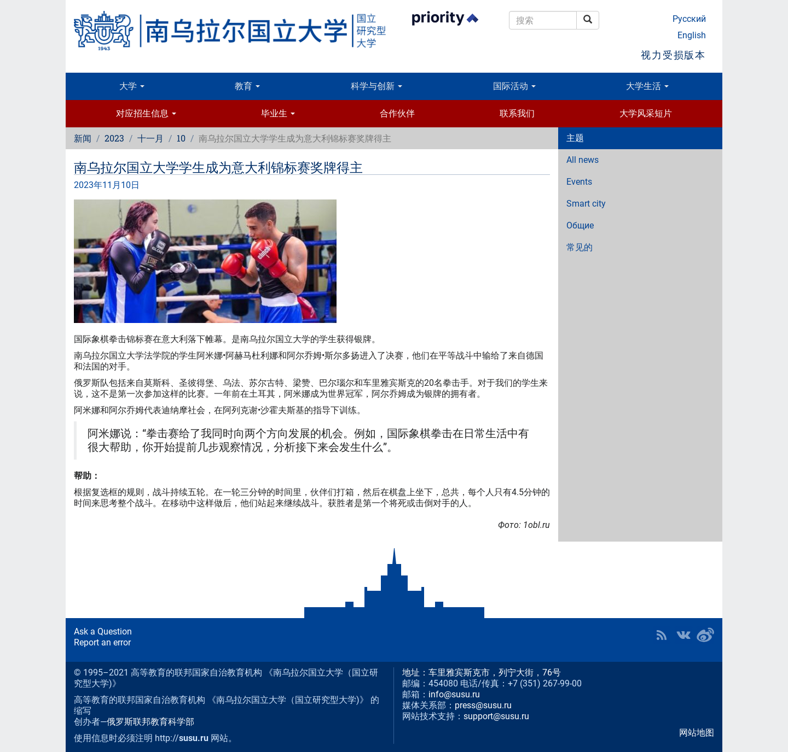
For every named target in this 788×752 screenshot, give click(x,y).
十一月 (150, 138)
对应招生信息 (146, 113)
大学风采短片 (645, 113)
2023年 (88, 185)
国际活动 (514, 86)
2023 (114, 138)
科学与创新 (376, 86)
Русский (689, 19)
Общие (580, 225)
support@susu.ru (496, 716)
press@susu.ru (483, 705)
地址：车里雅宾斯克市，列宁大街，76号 (481, 672)
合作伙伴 (397, 113)
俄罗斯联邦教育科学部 (150, 721)
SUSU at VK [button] (683, 635)
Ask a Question (103, 631)
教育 (247, 86)
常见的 (579, 247)
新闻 (82, 138)
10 (181, 138)
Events (579, 182)
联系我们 (517, 113)
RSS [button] (661, 635)
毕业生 (278, 113)
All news (582, 160)
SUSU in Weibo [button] (705, 635)
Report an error (102, 642)
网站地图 (696, 732)
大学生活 (647, 86)
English (691, 35)
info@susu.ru (454, 694)
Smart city (586, 203)
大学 (131, 86)
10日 (130, 185)
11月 (111, 185)
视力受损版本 (673, 55)
